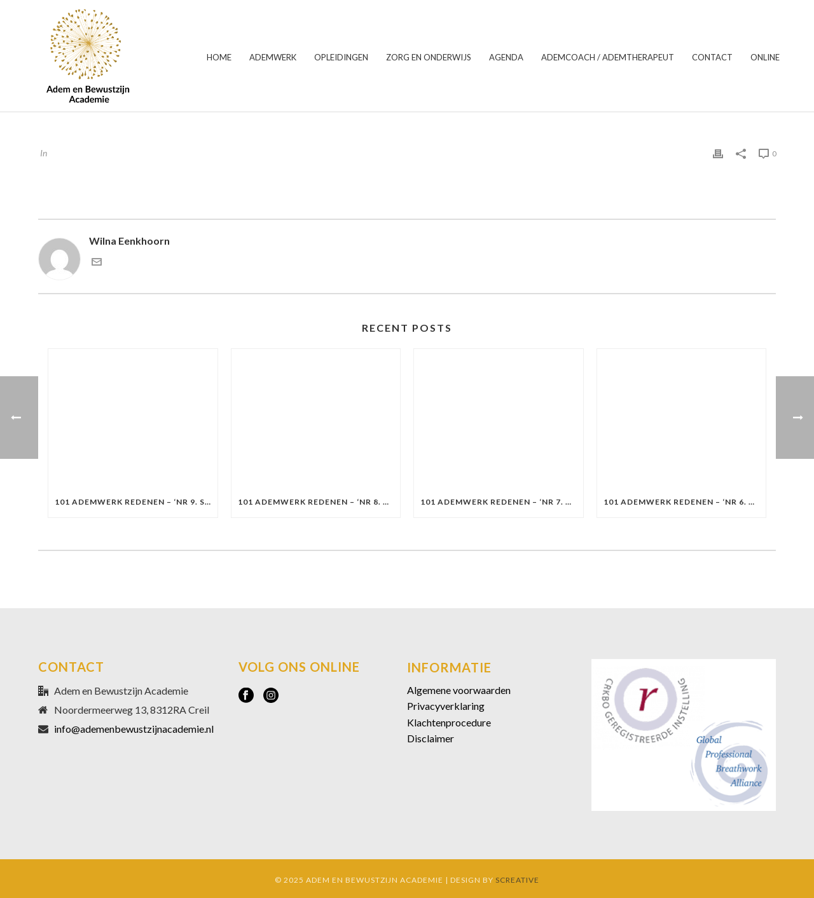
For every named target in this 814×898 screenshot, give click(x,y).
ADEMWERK (272, 57)
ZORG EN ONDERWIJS (428, 57)
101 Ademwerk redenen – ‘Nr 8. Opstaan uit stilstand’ (319, 502)
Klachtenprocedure (449, 722)
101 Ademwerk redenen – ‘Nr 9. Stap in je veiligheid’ (136, 502)
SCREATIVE (517, 880)
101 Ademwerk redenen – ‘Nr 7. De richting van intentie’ (501, 502)
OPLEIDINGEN (341, 57)
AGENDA (506, 57)
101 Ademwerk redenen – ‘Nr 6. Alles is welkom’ (685, 502)
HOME (219, 57)
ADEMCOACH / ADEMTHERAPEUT (607, 57)
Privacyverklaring (446, 706)
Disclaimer (430, 738)
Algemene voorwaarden (459, 690)
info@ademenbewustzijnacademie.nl (134, 729)
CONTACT (712, 57)
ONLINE (765, 57)
